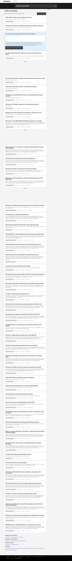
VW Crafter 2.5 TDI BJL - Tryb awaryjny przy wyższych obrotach (20, 168)
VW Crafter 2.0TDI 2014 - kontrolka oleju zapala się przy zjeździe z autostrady (24, 25)
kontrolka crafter (7, 537)
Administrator (8, 556)
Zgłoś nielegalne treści (18, 558)
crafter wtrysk (21, 537)
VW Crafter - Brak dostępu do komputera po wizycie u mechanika (21, 345)
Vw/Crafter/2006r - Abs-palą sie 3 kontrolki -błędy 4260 (19, 393)
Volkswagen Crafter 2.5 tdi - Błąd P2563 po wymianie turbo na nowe (22, 254)
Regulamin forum (21, 556)
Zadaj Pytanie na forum (41, 13)
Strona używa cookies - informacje (38, 556)
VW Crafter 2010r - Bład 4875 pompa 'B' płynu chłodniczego (20, 158)
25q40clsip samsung (8, 544)
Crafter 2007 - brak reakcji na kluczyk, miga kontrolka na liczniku (21, 86)
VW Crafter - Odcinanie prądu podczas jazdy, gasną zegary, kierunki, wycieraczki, (25, 205)
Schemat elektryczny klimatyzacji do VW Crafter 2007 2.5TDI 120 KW (22, 314)
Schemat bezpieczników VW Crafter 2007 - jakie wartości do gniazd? (22, 224)
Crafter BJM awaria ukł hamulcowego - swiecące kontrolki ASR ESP (21, 385)
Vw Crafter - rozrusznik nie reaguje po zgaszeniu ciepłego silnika (21, 493)
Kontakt (12, 558)
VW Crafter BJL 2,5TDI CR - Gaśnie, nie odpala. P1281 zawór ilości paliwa (23, 483)
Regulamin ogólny (28, 556)
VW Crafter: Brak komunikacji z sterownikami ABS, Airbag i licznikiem (22, 422)
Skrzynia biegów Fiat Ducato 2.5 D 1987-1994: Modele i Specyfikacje (16, 548)
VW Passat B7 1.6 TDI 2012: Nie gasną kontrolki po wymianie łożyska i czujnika (24, 515)
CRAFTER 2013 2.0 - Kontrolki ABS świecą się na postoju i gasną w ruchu (23, 524)
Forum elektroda (15, 1)
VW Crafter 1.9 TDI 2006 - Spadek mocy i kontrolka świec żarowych (22, 104)
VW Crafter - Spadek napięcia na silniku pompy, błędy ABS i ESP (20, 335)
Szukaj (55, 6)
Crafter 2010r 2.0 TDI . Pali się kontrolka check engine (18, 17)
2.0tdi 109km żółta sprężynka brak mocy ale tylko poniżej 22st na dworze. (23, 244)
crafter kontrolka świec (14, 537)
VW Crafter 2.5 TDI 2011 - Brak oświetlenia (16, 462)
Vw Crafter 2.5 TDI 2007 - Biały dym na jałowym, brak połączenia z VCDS (23, 367)
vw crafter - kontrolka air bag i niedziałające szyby (17, 293)
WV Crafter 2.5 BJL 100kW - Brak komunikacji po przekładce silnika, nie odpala (24, 283)
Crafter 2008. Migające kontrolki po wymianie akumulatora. (19, 377)
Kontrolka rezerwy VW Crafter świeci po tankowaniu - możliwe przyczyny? (23, 112)
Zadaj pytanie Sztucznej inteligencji (14, 47)
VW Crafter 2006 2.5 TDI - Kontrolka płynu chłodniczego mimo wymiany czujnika (25, 78)
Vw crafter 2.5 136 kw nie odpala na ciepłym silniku (17, 265)
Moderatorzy (15, 556)
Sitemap (7, 558)
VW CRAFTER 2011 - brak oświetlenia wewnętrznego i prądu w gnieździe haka (24, 234)
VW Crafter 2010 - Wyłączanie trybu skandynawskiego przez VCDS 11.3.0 (23, 304)
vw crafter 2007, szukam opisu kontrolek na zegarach (18, 454)
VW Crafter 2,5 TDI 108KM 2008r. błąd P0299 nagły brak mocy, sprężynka (23, 120)
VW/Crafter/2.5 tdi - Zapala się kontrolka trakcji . (17, 214)
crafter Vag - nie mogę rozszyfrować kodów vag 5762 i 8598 (20, 402)
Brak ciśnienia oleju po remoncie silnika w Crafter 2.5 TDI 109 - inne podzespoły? (25, 274)
